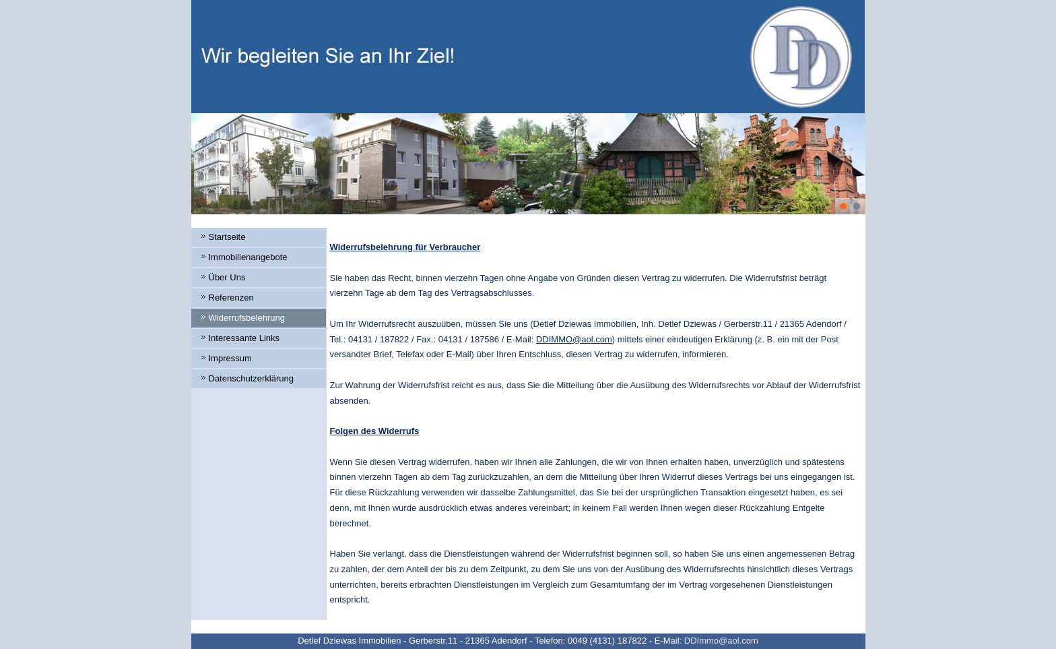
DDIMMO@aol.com (574, 339)
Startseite (227, 237)
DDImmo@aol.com (721, 641)
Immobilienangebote (248, 257)
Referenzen (231, 297)
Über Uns (227, 277)
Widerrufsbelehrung (247, 318)
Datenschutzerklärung (251, 378)
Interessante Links (244, 338)
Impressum (230, 358)
